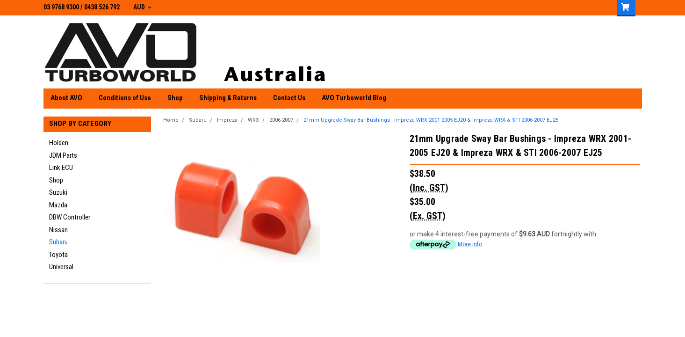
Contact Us (289, 98)
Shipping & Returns (228, 98)
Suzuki (58, 192)
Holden (58, 143)
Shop (175, 98)
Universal (61, 267)
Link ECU (61, 167)
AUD (142, 7)
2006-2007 (281, 120)
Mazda (58, 205)
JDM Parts (63, 155)
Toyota (58, 254)
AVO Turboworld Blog (354, 98)
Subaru (58, 242)
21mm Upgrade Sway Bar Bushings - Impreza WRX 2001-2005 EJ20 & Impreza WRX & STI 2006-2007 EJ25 (430, 120)
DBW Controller (69, 217)
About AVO (66, 98)
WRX (253, 120)
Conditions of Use (125, 98)
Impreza (227, 120)
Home (171, 120)
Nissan (58, 230)
